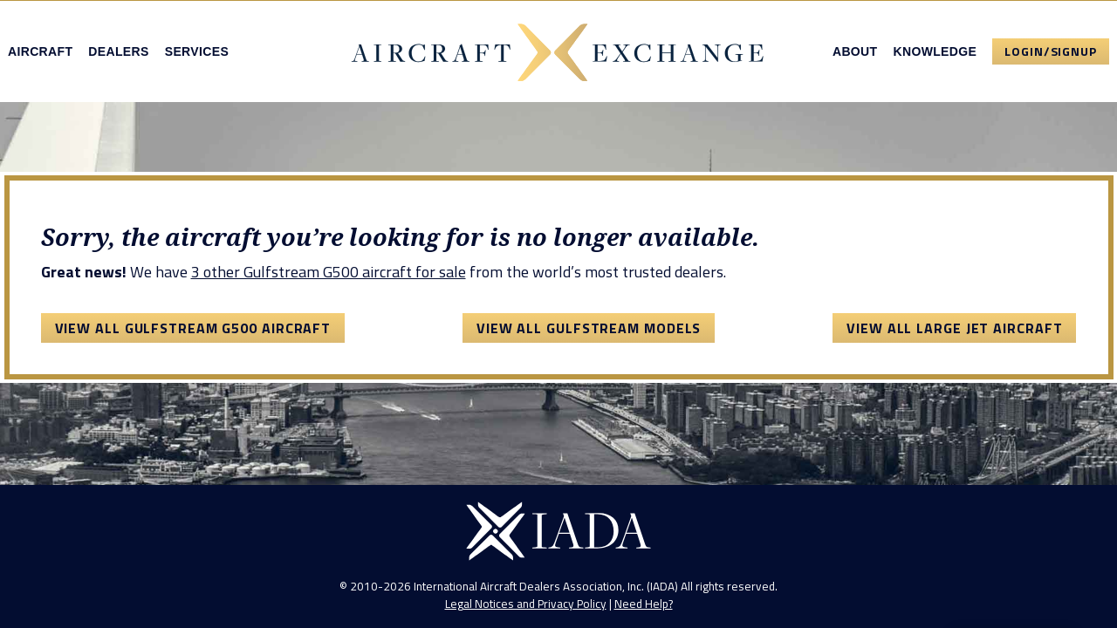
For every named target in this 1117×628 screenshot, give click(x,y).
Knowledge (935, 51)
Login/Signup (1050, 51)
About (855, 51)
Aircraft (40, 51)
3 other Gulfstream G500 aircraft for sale (328, 271)
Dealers (118, 51)
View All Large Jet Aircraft (954, 327)
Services (197, 51)
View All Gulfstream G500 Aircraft (193, 327)
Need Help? (643, 603)
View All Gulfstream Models (588, 327)
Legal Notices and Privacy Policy (525, 603)
